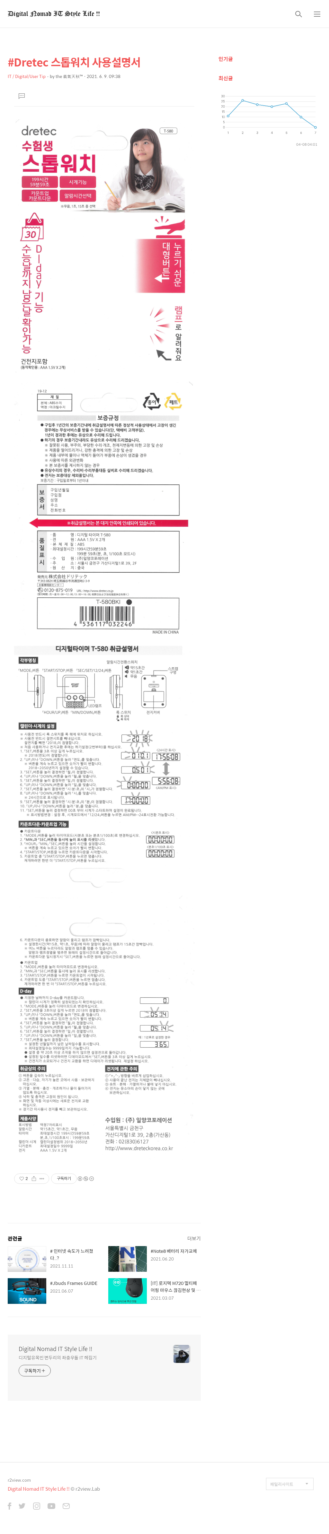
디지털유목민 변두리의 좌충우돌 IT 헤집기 (58, 1357)
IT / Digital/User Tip (27, 76)
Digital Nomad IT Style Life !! (55, 1349)
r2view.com (19, 1480)
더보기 (194, 1238)
